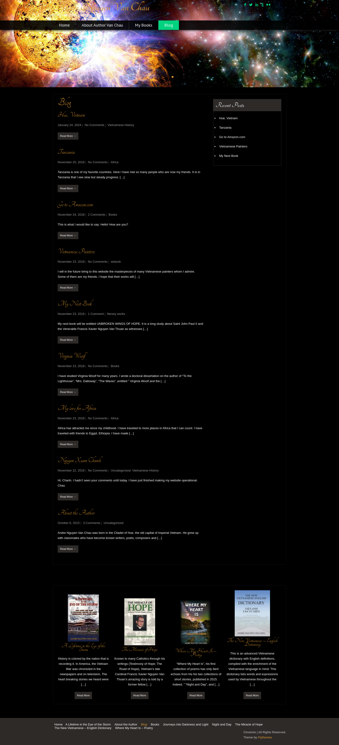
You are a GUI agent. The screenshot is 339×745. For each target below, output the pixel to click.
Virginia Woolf (71, 356)
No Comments (94, 125)
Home (64, 25)
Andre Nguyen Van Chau (101, 7)
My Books (143, 25)
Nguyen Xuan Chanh (79, 460)
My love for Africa (77, 408)
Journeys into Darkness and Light (185, 724)
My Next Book (75, 303)
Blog (168, 25)
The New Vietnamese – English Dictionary (83, 728)
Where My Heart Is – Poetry (134, 728)
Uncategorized (121, 470)
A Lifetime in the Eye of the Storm (88, 724)
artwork (116, 261)
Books (113, 214)
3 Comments (91, 523)
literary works (116, 314)
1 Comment (96, 314)
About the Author (76, 512)
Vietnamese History (121, 125)
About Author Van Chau (102, 25)
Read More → (68, 136)
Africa (114, 162)
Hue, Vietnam (71, 115)
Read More (83, 695)
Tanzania (66, 152)
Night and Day (221, 724)
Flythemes (265, 737)
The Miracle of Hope (249, 724)
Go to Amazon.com (75, 204)
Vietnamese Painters (76, 251)
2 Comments (96, 214)
